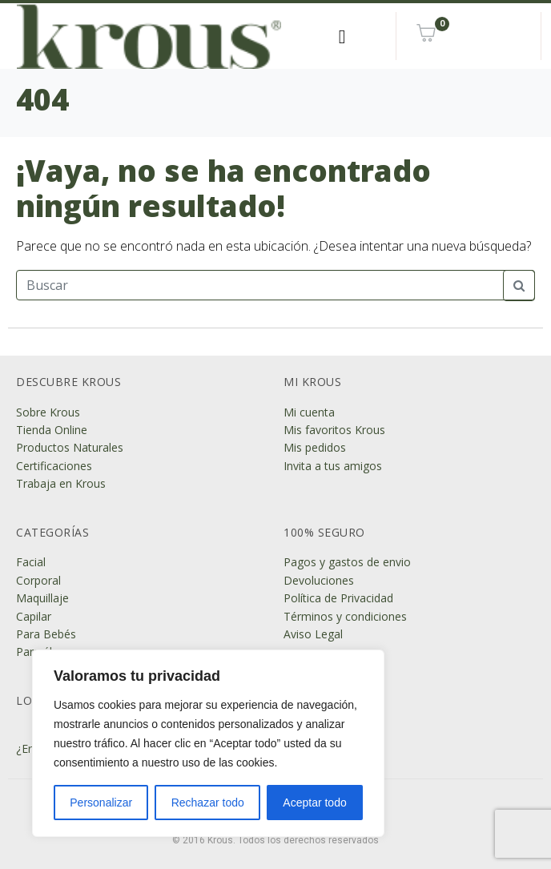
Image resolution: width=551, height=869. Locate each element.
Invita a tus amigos (333, 465)
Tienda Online (51, 429)
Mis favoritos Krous (334, 429)
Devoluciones (319, 580)
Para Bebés (46, 634)
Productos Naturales (69, 447)
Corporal (38, 580)
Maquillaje (42, 597)
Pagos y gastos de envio (347, 561)
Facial (31, 561)
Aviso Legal (313, 634)
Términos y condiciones (345, 616)
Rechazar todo (207, 802)
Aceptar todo (314, 802)
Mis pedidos (315, 447)
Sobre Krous (48, 412)
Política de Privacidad (338, 597)
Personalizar (101, 802)
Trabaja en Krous (61, 483)
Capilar (33, 616)
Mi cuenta (309, 412)
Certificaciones (54, 465)
